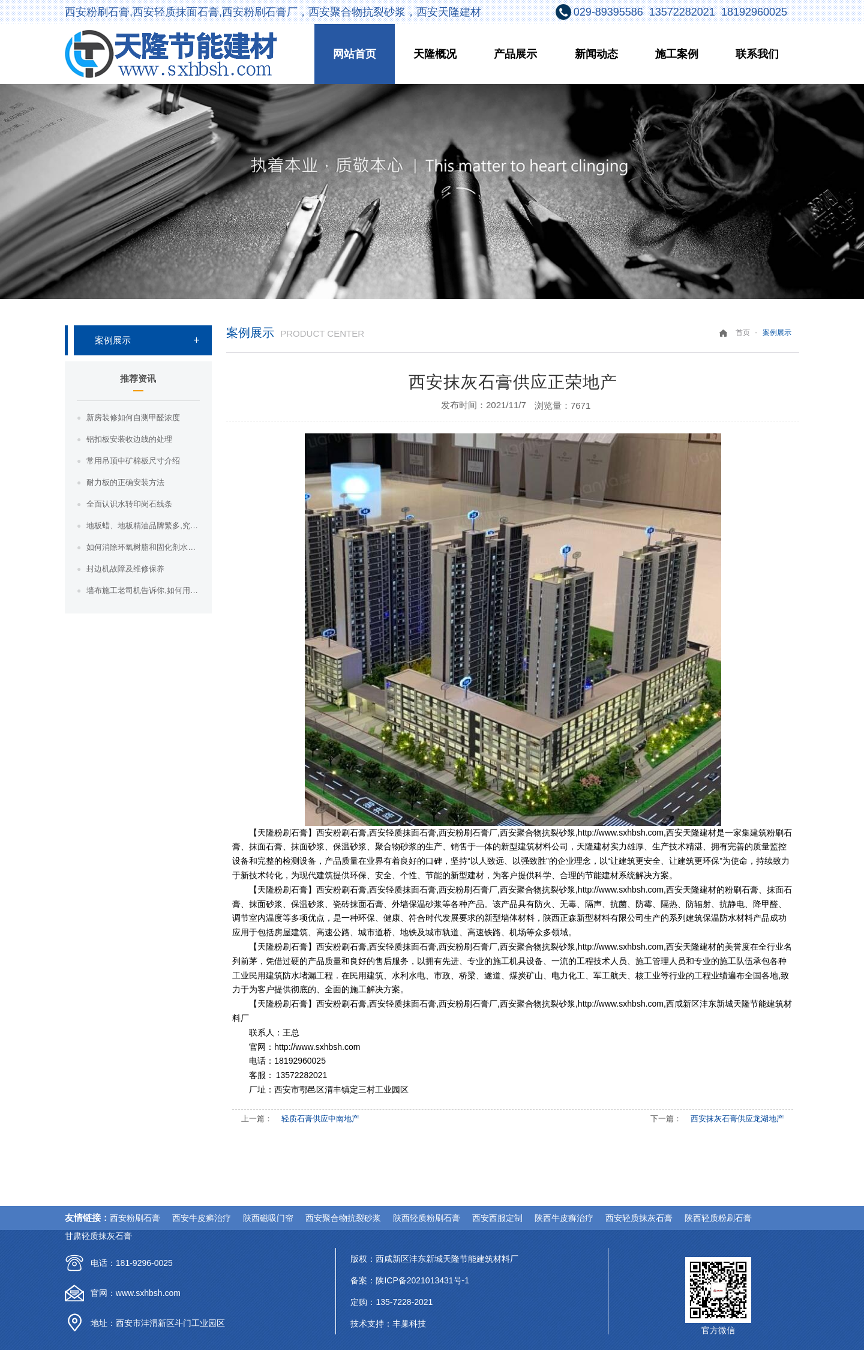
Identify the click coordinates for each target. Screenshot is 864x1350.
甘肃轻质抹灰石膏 (98, 1236)
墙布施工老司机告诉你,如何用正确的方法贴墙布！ (143, 590)
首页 (743, 332)
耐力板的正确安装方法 (125, 482)
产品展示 (515, 54)
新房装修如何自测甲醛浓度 (133, 417)
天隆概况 (435, 54)
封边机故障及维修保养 (125, 568)
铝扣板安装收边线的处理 (129, 439)
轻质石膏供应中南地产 (320, 1118)
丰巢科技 (409, 1323)
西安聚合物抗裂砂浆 (343, 1218)
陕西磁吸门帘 (268, 1218)
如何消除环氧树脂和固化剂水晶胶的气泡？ (143, 547)
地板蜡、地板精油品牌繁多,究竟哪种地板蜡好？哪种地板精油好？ (143, 525)
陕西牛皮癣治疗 (564, 1218)
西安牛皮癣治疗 (201, 1218)
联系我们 (757, 54)
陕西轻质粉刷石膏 (426, 1218)
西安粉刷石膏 (135, 1218)
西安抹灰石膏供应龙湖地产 (737, 1118)
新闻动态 (596, 54)
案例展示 (113, 340)
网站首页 (354, 54)
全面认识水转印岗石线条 (129, 503)
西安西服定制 (497, 1218)
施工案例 (676, 54)
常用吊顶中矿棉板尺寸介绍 (133, 460)
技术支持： (371, 1323)
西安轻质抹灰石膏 (639, 1218)
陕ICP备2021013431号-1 (422, 1280)
